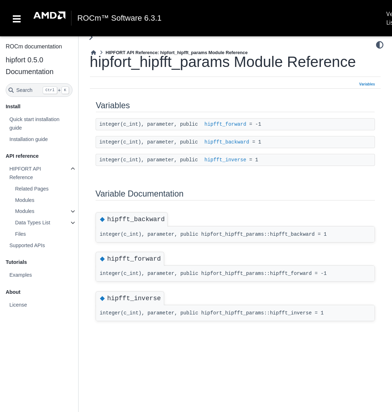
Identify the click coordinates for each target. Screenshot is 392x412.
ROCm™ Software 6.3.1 (119, 18)
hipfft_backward (226, 142)
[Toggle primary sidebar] (90, 37)
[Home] (93, 52)
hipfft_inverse (225, 160)
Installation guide (28, 139)
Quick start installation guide (34, 123)
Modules (24, 200)
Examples (20, 275)
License (18, 305)
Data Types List (32, 222)
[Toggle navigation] (17, 18)
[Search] (39, 90)
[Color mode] (379, 45)
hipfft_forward (225, 124)
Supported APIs (27, 245)
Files (20, 234)
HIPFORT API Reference (25, 173)
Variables (367, 84)
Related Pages (31, 189)
